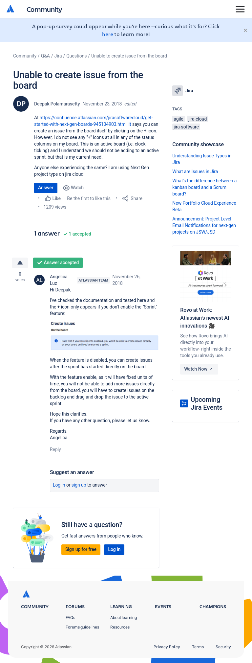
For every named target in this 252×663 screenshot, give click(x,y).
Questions (76, 55)
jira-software (186, 126)
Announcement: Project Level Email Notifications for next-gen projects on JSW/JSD (204, 225)
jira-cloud (197, 119)
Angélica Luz (59, 280)
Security (223, 646)
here (107, 34)
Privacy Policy (167, 646)
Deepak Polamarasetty (57, 103)
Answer (45, 187)
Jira (58, 55)
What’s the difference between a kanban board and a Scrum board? (204, 187)
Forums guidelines (82, 627)
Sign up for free (80, 549)
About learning (123, 617)
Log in (59, 485)
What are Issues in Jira (195, 171)
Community (44, 9)
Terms (198, 646)
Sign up (79, 485)
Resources (120, 627)
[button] (104, 336)
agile (178, 119)
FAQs (70, 617)
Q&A (45, 55)
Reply (55, 449)
